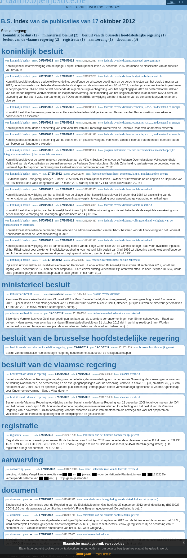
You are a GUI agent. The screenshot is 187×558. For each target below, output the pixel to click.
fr (181, 1)
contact (114, 7)
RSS (69, 7)
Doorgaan (83, 554)
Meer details (103, 554)
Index (20, 21)
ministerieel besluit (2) (60, 35)
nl (171, 1)
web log (96, 7)
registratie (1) (74, 39)
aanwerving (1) (101, 39)
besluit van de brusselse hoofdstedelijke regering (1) (124, 35)
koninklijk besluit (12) (21, 35)
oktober (110, 21)
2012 (129, 21)
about (81, 7)
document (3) (127, 39)
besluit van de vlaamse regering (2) (31, 39)
